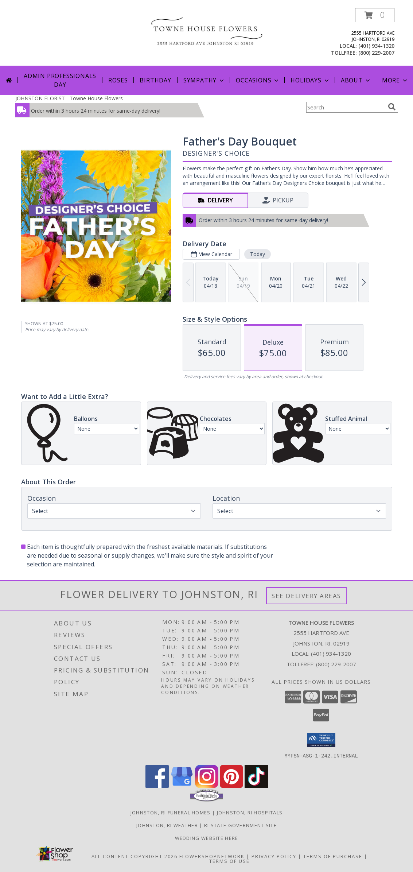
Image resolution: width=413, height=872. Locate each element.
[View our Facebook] (157, 785)
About (356, 80)
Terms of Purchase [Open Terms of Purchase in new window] (332, 856)
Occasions (258, 80)
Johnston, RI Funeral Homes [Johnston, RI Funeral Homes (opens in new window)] (170, 812)
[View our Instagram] (206, 785)
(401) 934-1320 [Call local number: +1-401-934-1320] (376, 45)
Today (257, 254)
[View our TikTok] (256, 785)
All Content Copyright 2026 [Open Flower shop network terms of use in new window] (134, 856)
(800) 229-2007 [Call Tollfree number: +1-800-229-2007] (336, 664)
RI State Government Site (240, 825)
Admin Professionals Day (60, 80)
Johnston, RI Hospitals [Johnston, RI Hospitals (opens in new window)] (250, 812)
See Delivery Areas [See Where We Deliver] (306, 596)
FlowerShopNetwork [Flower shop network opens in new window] (212, 856)
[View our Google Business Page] (182, 785)
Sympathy (204, 80)
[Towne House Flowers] (206, 31)
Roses (118, 80)
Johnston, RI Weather (167, 825)
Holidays (310, 80)
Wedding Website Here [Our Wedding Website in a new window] (206, 837)
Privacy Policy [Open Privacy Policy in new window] (274, 856)
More (395, 80)
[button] (374, 15)
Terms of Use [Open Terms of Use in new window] (229, 860)
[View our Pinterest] (231, 785)
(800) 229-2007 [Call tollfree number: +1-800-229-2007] (376, 52)
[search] (392, 107)
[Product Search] (346, 107)
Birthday (155, 80)
